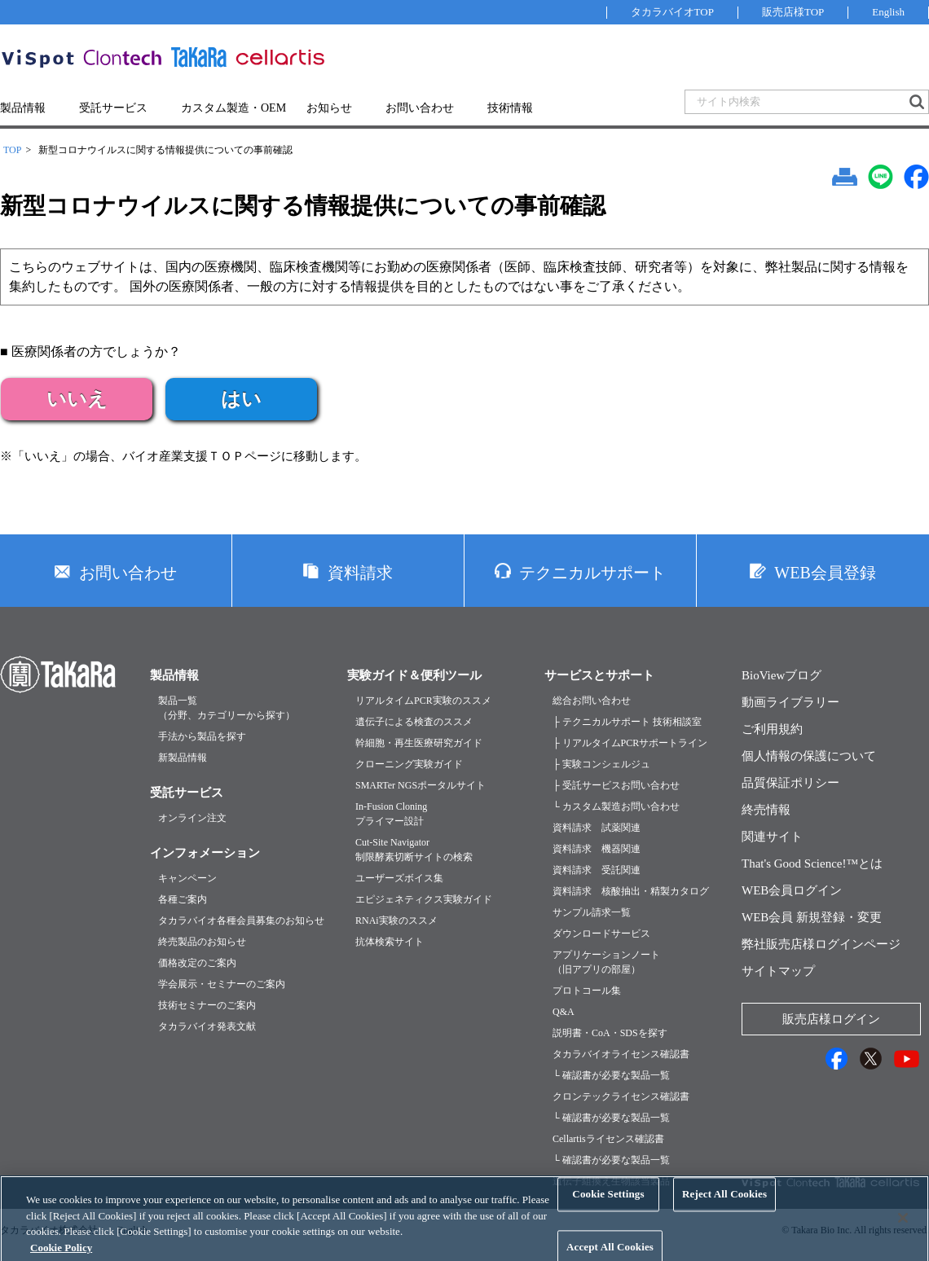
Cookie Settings (608, 1207)
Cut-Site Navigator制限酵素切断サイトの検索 (414, 850)
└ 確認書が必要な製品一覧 (611, 1075)
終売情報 (766, 809)
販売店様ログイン (831, 1019)
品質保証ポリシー (790, 782)
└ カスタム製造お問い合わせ (616, 806)
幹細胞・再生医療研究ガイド (418, 743)
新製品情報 (182, 757)
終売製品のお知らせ (202, 941)
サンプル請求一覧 (592, 912)
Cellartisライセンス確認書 (608, 1139)
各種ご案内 (182, 899)
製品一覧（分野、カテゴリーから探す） (226, 708)
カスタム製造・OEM (233, 108)
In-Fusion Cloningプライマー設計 (391, 814)
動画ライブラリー (790, 702)
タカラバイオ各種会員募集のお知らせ (241, 920)
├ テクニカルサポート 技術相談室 (627, 721)
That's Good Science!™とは (812, 863)
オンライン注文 (192, 818)
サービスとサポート (599, 675)
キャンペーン (187, 878)
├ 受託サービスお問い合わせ (616, 785)
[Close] (903, 1230)
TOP (12, 150)
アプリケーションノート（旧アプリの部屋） (606, 962)
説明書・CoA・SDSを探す (610, 1033)
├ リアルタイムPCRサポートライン (630, 743)
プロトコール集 (587, 990)
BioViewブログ (781, 675)
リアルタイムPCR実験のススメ (423, 700)
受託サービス (113, 108)
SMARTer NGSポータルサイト (420, 785)
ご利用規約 (772, 729)
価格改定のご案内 (197, 963)
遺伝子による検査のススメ (414, 721)
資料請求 (360, 573)
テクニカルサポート (592, 573)
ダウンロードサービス (601, 933)
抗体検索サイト (389, 941)
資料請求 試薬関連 (597, 827)
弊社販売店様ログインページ (821, 944)
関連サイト (772, 836)
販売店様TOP (793, 12)
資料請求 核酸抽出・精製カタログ (631, 891)
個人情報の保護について (809, 755)
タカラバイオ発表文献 (207, 1026)
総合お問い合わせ (592, 700)
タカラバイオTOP (672, 12)
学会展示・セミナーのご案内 (221, 984)
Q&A (564, 1011)
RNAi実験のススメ (396, 920)
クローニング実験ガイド (409, 764)
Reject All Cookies (724, 1207)
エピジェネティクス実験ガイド (423, 899)
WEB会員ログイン (792, 890)
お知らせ (329, 108)
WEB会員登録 (824, 573)
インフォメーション (205, 852)
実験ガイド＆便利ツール (414, 675)
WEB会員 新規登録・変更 (812, 917)
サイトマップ (778, 971)
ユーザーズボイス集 (399, 878)
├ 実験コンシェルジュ (601, 764)
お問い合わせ (419, 108)
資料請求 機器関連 (597, 849)
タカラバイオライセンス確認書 (621, 1054)
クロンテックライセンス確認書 (621, 1096)
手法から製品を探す (202, 736)
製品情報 (23, 108)
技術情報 (510, 108)
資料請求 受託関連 (597, 870)
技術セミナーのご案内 (207, 1005)
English (888, 12)
